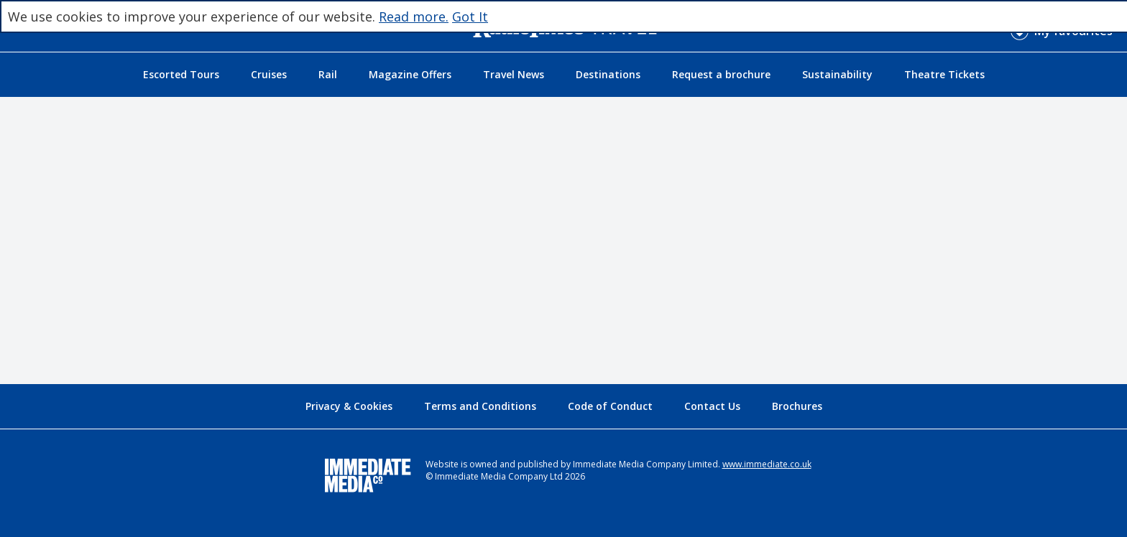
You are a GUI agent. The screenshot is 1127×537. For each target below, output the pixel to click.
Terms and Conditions (480, 406)
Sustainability (837, 74)
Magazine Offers (410, 74)
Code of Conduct (610, 406)
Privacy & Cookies (348, 406)
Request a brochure (721, 74)
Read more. (413, 16)
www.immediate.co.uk (766, 464)
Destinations (608, 74)
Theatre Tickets (944, 74)
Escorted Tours (181, 74)
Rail (327, 74)
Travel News (513, 74)
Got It (470, 16)
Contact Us (712, 406)
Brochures (797, 406)
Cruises (269, 74)
